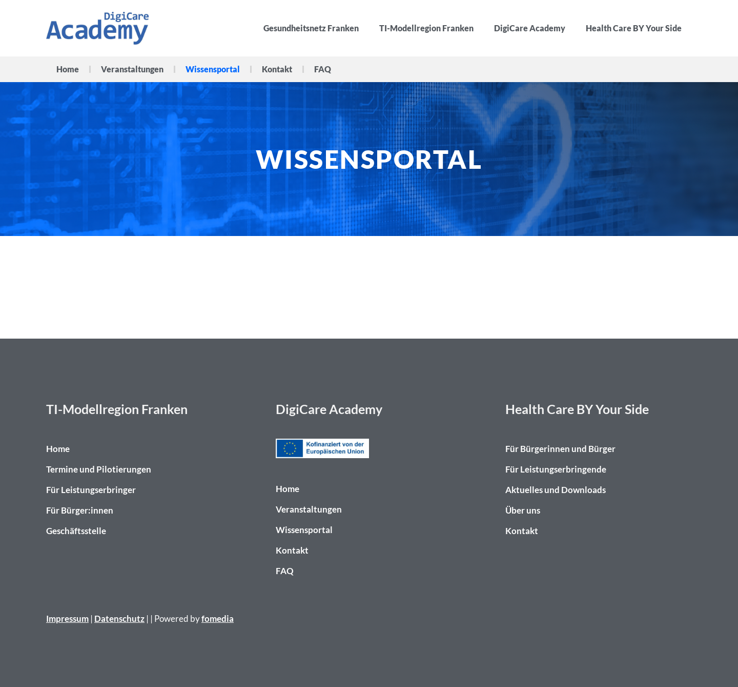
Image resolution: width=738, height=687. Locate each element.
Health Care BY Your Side (634, 28)
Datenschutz (119, 618)
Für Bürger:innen (79, 510)
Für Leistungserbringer (91, 489)
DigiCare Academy (529, 28)
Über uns (522, 510)
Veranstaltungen (132, 69)
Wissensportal (213, 69)
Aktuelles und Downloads (555, 489)
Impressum (67, 618)
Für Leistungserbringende (555, 469)
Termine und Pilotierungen (98, 469)
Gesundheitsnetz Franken (311, 28)
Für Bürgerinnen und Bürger (560, 448)
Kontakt (277, 69)
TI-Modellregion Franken (426, 28)
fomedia (217, 618)
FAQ (322, 69)
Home (67, 69)
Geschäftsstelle (76, 530)
